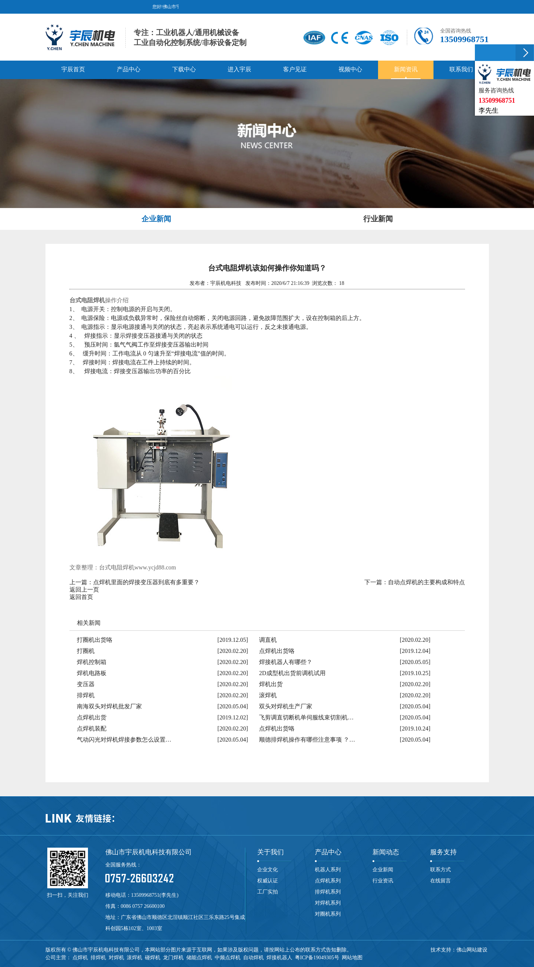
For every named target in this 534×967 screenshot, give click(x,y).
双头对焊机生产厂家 (285, 706)
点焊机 (80, 957)
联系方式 (440, 869)
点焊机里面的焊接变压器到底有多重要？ (146, 582)
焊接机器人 (279, 957)
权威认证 (267, 880)
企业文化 (267, 869)
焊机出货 (271, 684)
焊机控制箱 (91, 662)
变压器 (86, 684)
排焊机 (86, 695)
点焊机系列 (328, 880)
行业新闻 (378, 219)
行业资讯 (383, 880)
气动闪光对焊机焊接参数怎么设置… (124, 739)
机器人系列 (328, 869)
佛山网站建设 (471, 950)
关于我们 (270, 852)
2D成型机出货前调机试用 (292, 673)
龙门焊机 (173, 957)
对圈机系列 (328, 914)
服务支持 (443, 852)
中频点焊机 (228, 957)
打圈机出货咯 (94, 640)
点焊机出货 (91, 717)
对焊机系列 (328, 903)
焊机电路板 (91, 673)
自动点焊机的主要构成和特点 (426, 582)
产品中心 (328, 852)
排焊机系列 (328, 892)
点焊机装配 (91, 728)
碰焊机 (152, 957)
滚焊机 (268, 695)
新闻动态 (386, 852)
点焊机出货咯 (277, 651)
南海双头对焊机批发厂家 (109, 706)
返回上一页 (84, 589)
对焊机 (116, 957)
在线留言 (440, 880)
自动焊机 (253, 957)
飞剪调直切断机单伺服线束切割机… (306, 717)
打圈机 (86, 651)
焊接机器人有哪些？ (285, 662)
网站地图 (352, 957)
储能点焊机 (199, 957)
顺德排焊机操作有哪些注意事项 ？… (307, 739)
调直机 (268, 640)
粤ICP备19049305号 (317, 957)
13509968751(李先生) (154, 895)
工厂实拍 (267, 892)
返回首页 (81, 597)
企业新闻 (156, 219)
